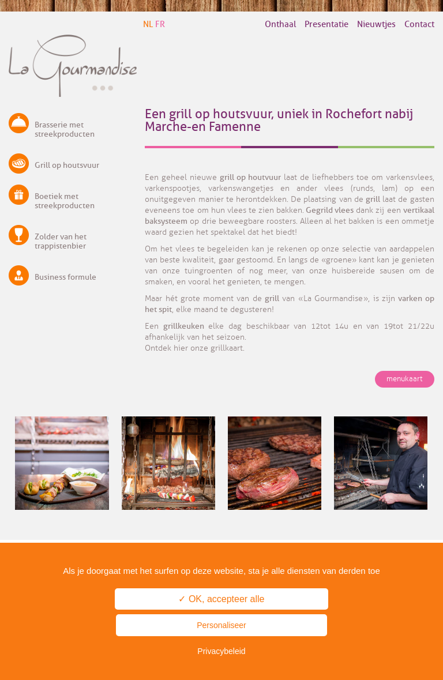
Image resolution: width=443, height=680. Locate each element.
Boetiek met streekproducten (65, 201)
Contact (419, 24)
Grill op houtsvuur (67, 165)
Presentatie (326, 24)
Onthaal (280, 24)
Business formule (65, 277)
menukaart (404, 379)
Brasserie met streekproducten (65, 129)
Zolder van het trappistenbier (61, 241)
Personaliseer (221, 625)
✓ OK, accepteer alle (221, 599)
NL (148, 24)
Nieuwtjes (376, 24)
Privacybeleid (221, 651)
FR (160, 24)
